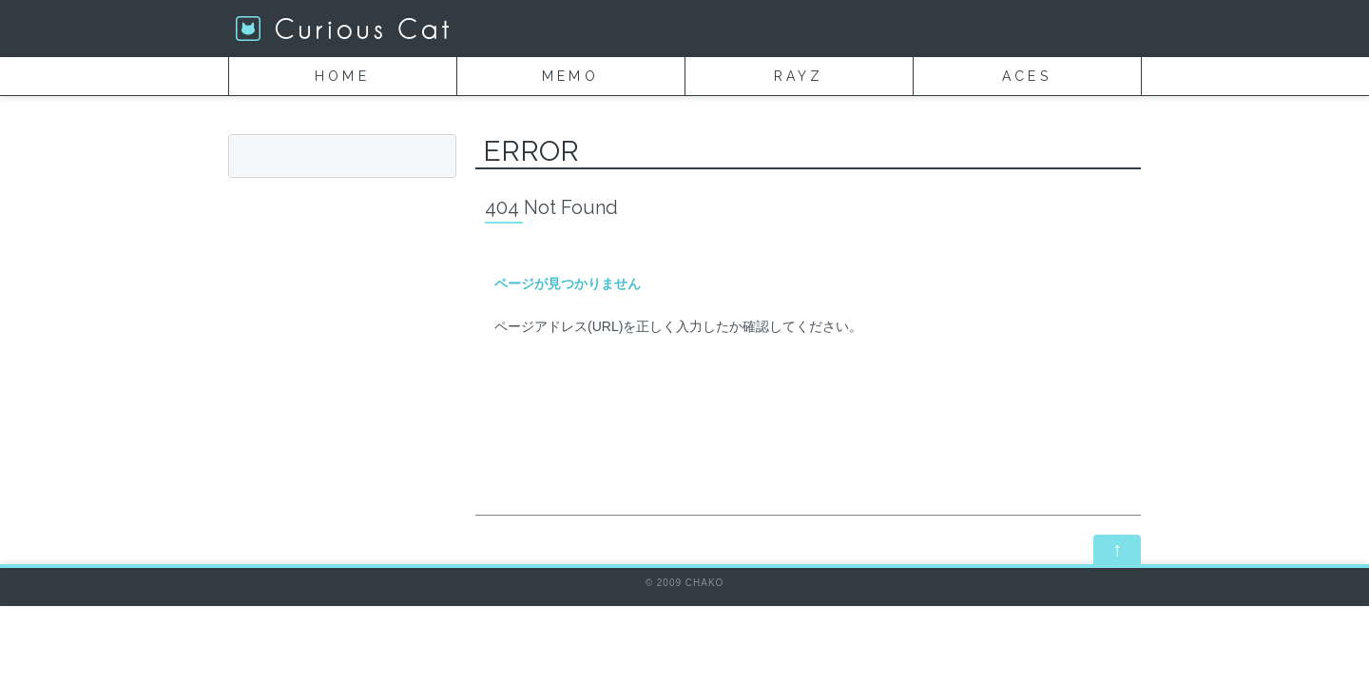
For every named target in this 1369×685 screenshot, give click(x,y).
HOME (342, 76)
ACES (1026, 76)
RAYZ (799, 76)
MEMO (570, 76)
